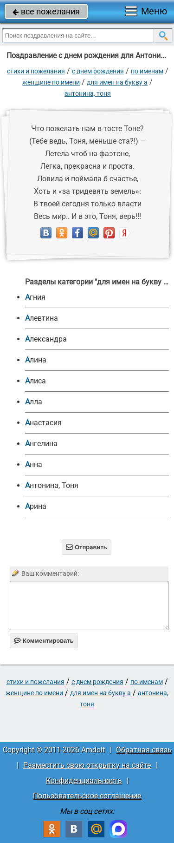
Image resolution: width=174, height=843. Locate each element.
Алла (33, 401)
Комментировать (44, 640)
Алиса (35, 380)
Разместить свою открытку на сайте (87, 765)
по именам (147, 71)
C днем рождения (98, 71)
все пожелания (46, 11)
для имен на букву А (117, 82)
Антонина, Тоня (87, 93)
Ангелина (41, 443)
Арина (35, 506)
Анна (33, 464)
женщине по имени (51, 82)
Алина (35, 360)
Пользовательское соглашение (87, 795)
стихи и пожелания (36, 71)
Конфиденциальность (84, 780)
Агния (35, 297)
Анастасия (43, 422)
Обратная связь (144, 749)
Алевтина (41, 318)
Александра (46, 339)
